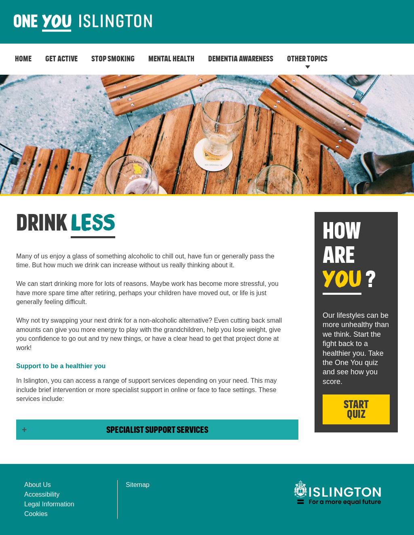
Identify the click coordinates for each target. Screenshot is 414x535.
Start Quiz (356, 410)
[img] (337, 493)
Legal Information (49, 504)
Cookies (36, 513)
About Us (37, 484)
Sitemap (138, 484)
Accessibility (41, 494)
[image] (83, 23)
